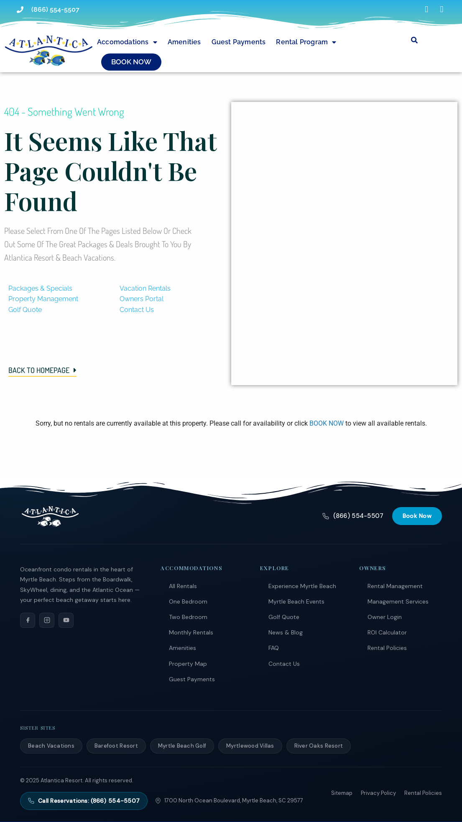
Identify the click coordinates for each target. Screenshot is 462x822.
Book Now (417, 516)
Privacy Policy (378, 793)
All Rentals (183, 586)
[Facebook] (27, 620)
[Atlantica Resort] (50, 516)
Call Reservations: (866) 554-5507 (84, 800)
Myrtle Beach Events (296, 601)
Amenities (184, 42)
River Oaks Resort (318, 745)
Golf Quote (283, 617)
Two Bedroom (188, 617)
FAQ (273, 648)
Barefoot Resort (116, 745)
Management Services (398, 601)
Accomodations (127, 42)
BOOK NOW (326, 423)
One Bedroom (188, 601)
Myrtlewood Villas (250, 745)
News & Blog (285, 632)
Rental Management (395, 586)
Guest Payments (239, 42)
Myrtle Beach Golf (182, 745)
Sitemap (341, 793)
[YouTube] (66, 620)
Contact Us (284, 663)
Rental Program (306, 42)
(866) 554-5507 (352, 516)
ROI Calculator (387, 632)
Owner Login (385, 617)
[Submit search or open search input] (414, 40)
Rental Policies (387, 648)
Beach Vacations (51, 745)
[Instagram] (46, 620)
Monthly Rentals (191, 632)
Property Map (188, 663)
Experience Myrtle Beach (302, 586)
